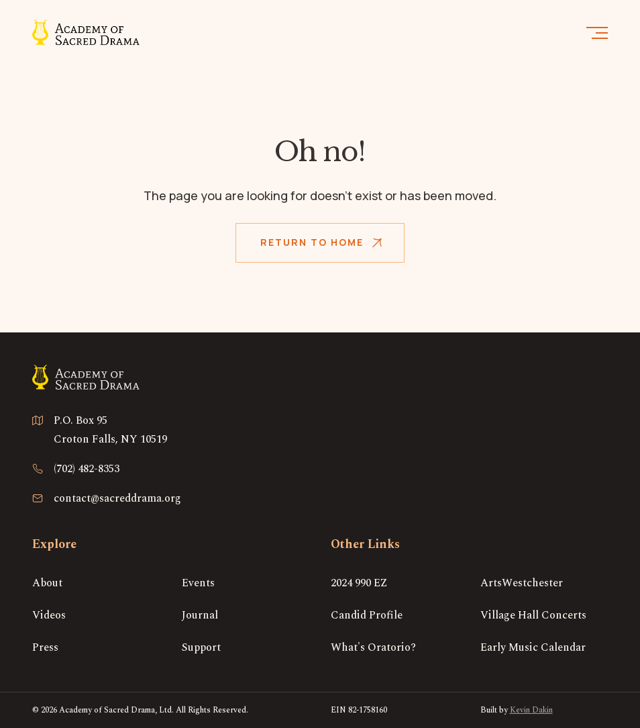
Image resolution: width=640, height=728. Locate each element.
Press (45, 647)
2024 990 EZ (359, 583)
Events (198, 583)
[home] (86, 31)
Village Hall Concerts (533, 615)
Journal (200, 615)
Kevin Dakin (531, 710)
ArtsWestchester (521, 583)
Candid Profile (367, 615)
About (47, 583)
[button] (596, 32)
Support (201, 647)
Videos (49, 615)
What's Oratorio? (373, 647)
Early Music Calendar (533, 647)
